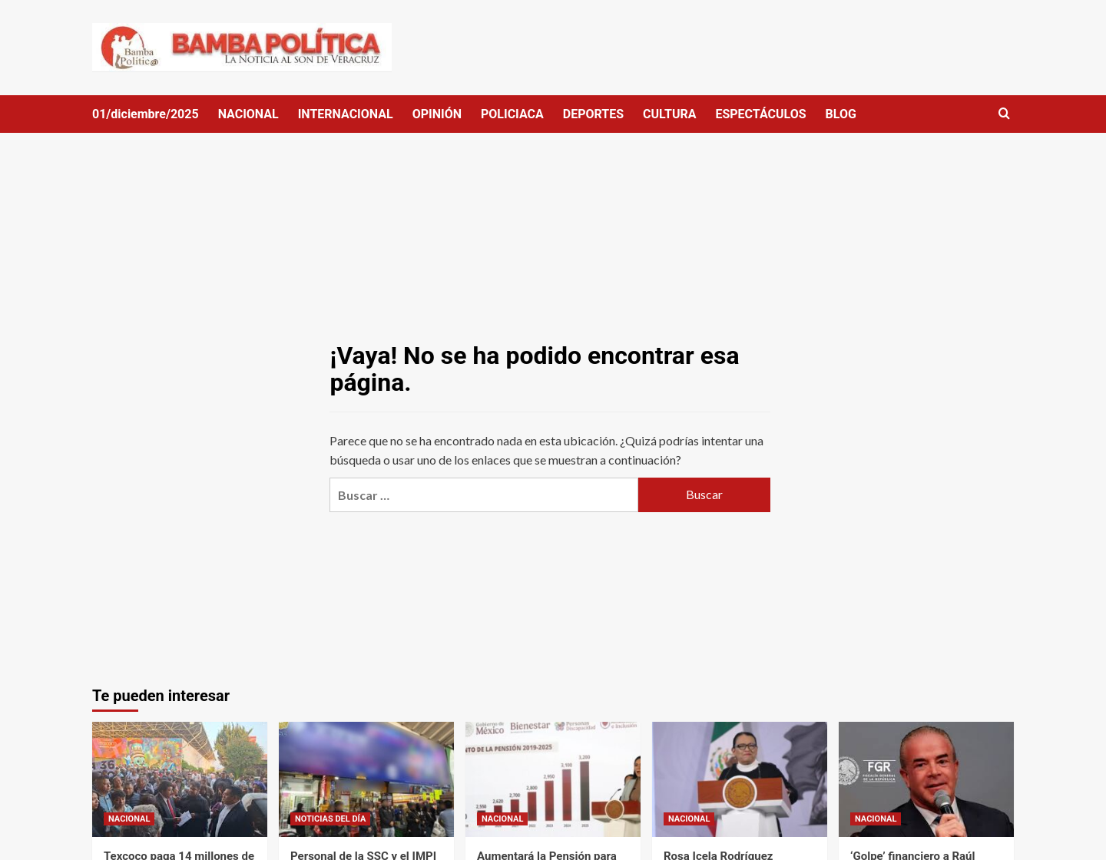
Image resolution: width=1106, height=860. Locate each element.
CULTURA (669, 114)
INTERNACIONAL (345, 114)
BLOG (841, 114)
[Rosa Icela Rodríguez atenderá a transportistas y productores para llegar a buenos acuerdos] (739, 779)
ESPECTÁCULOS (760, 114)
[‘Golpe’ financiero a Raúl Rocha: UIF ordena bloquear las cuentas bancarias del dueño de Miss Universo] (926, 779)
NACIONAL (248, 114)
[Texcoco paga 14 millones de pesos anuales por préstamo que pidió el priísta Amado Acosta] (179, 779)
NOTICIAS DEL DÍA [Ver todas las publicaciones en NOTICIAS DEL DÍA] (330, 819)
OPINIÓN (437, 114)
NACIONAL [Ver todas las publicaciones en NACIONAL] (129, 819)
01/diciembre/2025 (145, 114)
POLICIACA (512, 114)
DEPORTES (593, 114)
